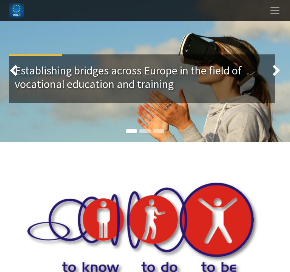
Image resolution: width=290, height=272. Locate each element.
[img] (11, 71)
